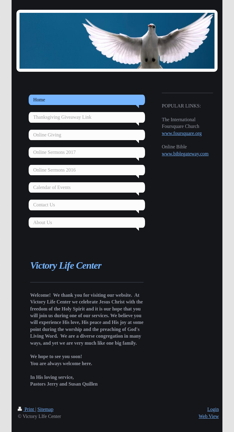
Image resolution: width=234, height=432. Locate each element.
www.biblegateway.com (185, 153)
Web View (209, 416)
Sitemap (45, 409)
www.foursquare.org (182, 133)
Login (213, 409)
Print (26, 409)
